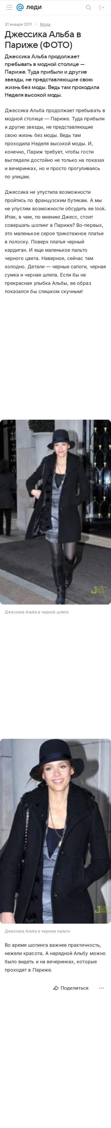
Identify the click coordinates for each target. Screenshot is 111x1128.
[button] (55, 513)
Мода (45, 24)
